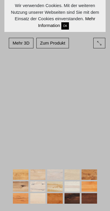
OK (65, 26)
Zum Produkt (52, 42)
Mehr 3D (21, 42)
